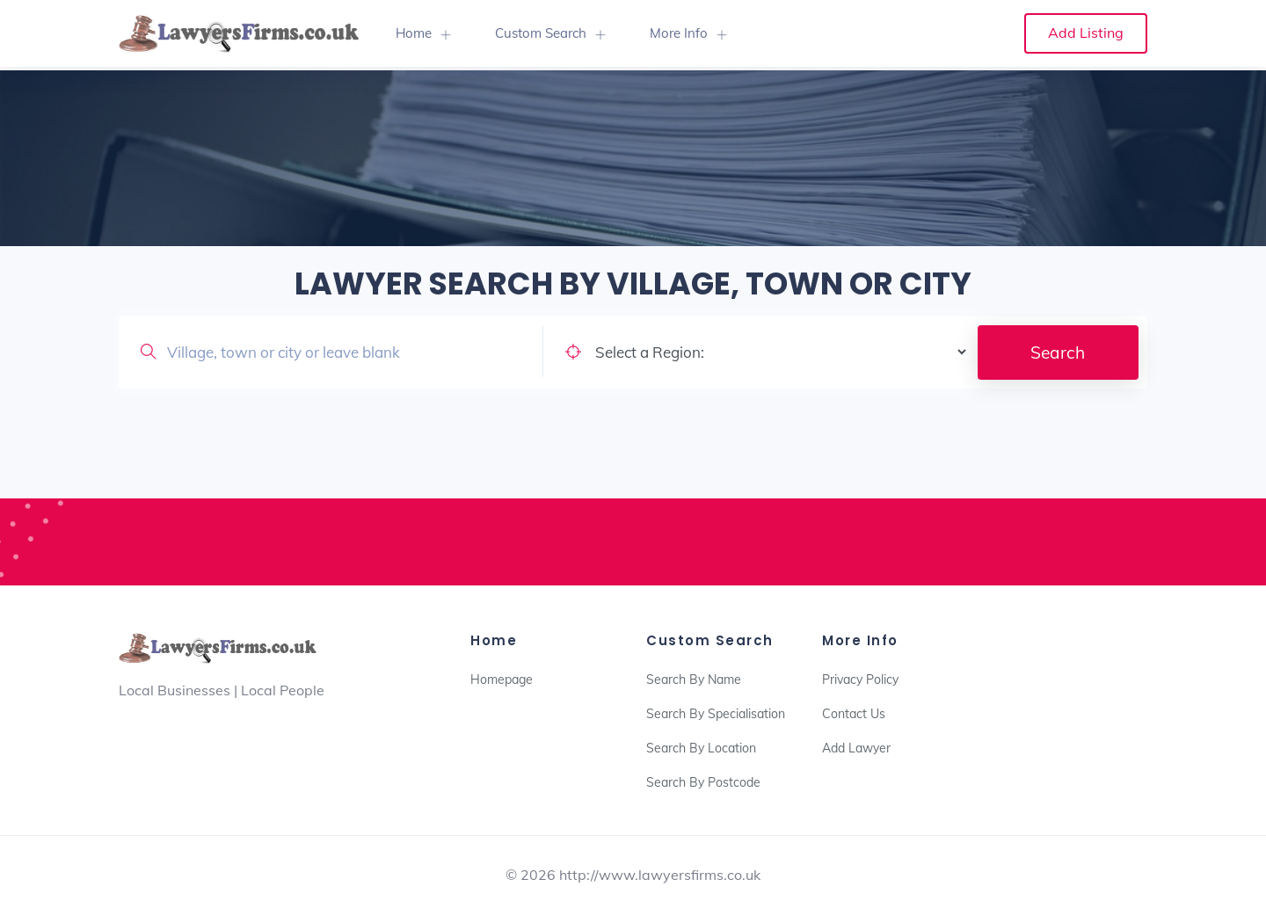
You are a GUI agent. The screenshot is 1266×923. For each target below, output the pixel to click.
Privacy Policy (860, 679)
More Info (679, 33)
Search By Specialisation (715, 714)
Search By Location (701, 748)
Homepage (501, 679)
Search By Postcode (703, 782)
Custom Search (540, 33)
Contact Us (853, 714)
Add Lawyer (856, 748)
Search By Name (693, 679)
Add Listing (1086, 32)
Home (414, 33)
